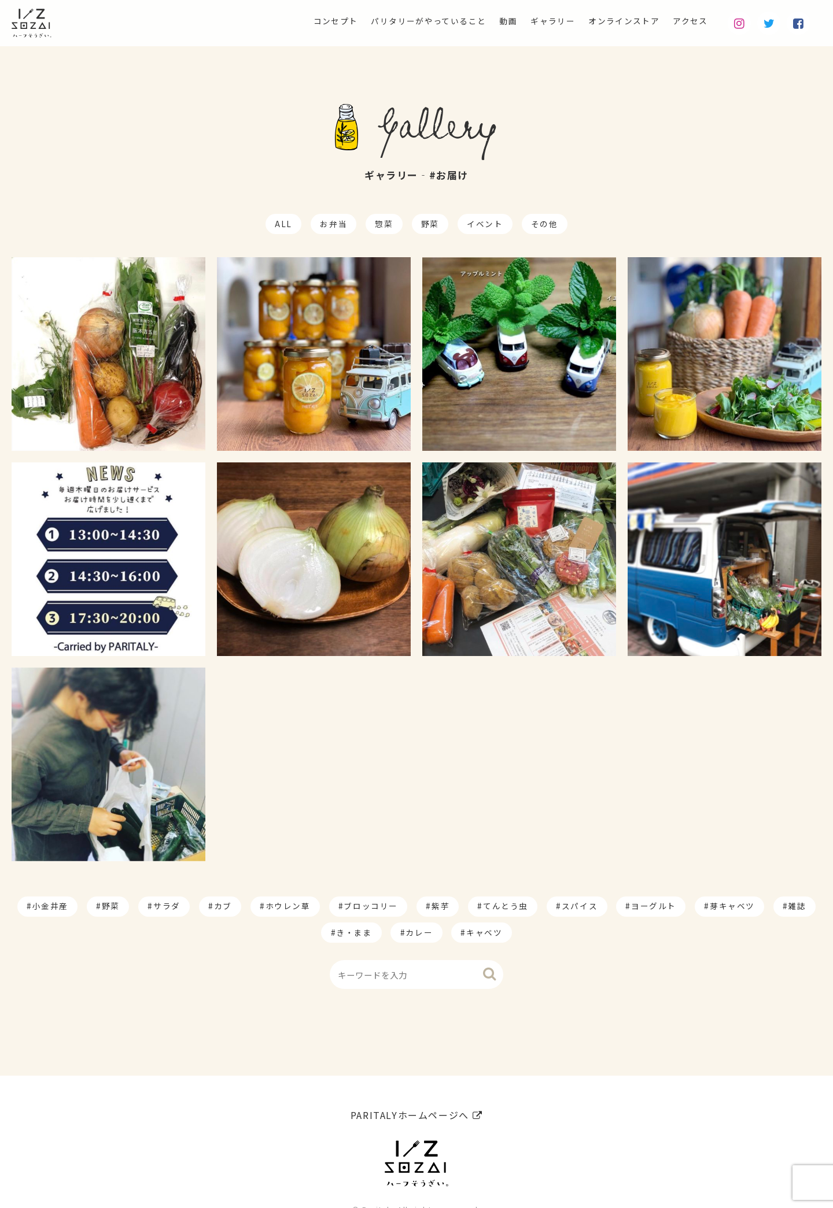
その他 (544, 223)
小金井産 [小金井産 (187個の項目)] (50, 905)
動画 (483, 21)
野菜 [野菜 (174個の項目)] (111, 905)
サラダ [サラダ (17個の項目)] (166, 905)
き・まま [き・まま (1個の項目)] (354, 932)
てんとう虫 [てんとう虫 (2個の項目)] (505, 905)
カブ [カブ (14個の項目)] (223, 905)
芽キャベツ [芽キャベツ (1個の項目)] (732, 905)
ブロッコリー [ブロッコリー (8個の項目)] (371, 905)
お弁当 (333, 223)
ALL (283, 223)
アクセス (687, 21)
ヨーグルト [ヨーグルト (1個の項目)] (653, 905)
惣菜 (384, 223)
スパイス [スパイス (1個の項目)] (580, 905)
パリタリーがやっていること (393, 21)
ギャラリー (532, 21)
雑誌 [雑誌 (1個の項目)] (797, 905)
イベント (485, 223)
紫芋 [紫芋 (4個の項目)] (440, 905)
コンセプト (288, 21)
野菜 (430, 223)
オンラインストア (613, 21)
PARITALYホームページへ (416, 1086)
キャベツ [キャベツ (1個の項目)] (484, 932)
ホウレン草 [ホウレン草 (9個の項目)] (288, 905)
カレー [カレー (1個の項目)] (419, 932)
